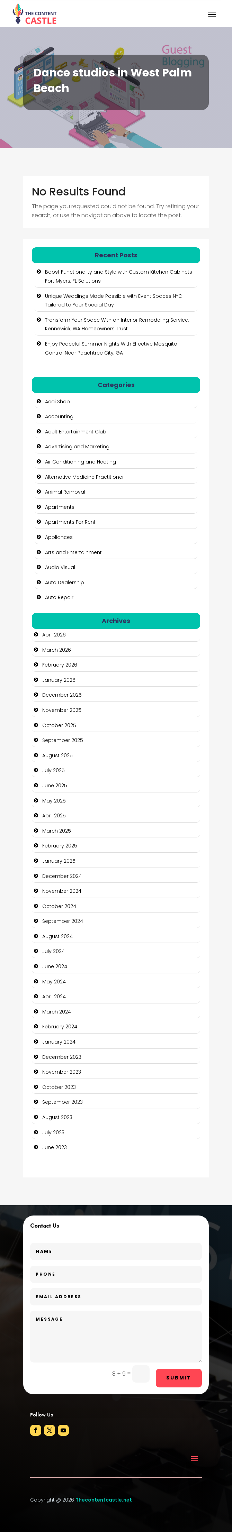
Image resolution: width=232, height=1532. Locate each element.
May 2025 (54, 800)
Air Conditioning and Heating (80, 461)
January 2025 (58, 860)
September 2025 (62, 740)
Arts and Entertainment (73, 552)
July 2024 (53, 951)
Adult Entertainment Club (75, 431)
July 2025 (53, 770)
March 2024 (56, 1011)
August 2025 (57, 755)
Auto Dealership (64, 582)
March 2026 (56, 649)
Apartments (59, 507)
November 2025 (61, 710)
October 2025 (59, 725)
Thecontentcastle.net (103, 1499)
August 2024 (57, 936)
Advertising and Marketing (77, 446)
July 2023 (53, 1132)
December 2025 (62, 694)
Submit (178, 1377)
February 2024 (59, 1026)
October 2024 (59, 906)
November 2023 (61, 1071)
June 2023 (54, 1147)
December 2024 (62, 876)
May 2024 (54, 981)
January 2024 (58, 1041)
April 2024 (54, 996)
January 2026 (58, 680)
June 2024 (54, 966)
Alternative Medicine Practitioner (84, 477)
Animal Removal (65, 491)
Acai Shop (57, 401)
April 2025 (54, 815)
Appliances (59, 537)
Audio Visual (60, 567)
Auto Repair (59, 597)
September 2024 (62, 921)
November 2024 (61, 891)
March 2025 (56, 830)
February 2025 (59, 845)
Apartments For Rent (70, 522)
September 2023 (62, 1102)
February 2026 (59, 664)
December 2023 (61, 1057)
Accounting (59, 416)
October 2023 (59, 1087)
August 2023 (57, 1117)
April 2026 (54, 634)
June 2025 (54, 785)
